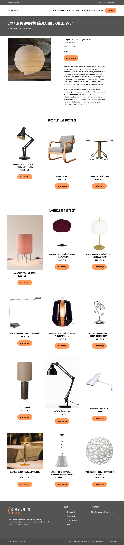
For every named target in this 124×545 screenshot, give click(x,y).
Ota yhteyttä (78, 541)
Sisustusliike (58, 10)
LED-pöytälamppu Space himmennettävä (24, 333)
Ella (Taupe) (25, 407)
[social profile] (22, 3)
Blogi (101, 10)
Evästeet (87, 541)
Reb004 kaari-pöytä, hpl (99, 176)
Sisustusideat (73, 10)
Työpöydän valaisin (62, 411)
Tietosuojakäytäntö (99, 541)
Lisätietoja (71, 58)
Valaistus (13, 28)
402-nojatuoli (62, 176)
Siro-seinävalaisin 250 (99, 408)
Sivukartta (112, 541)
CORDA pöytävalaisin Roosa (24, 273)
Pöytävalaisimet (25, 28)
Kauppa (111, 10)
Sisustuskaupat (89, 10)
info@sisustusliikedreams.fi (106, 3)
